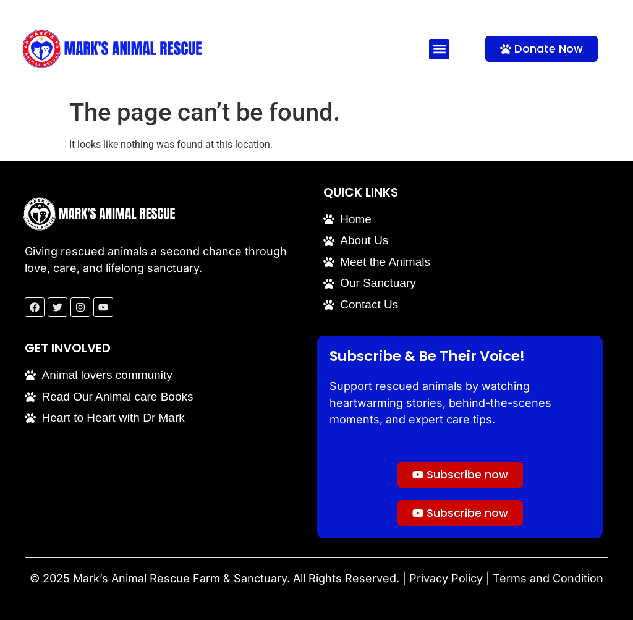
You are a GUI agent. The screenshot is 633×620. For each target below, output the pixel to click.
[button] (439, 49)
